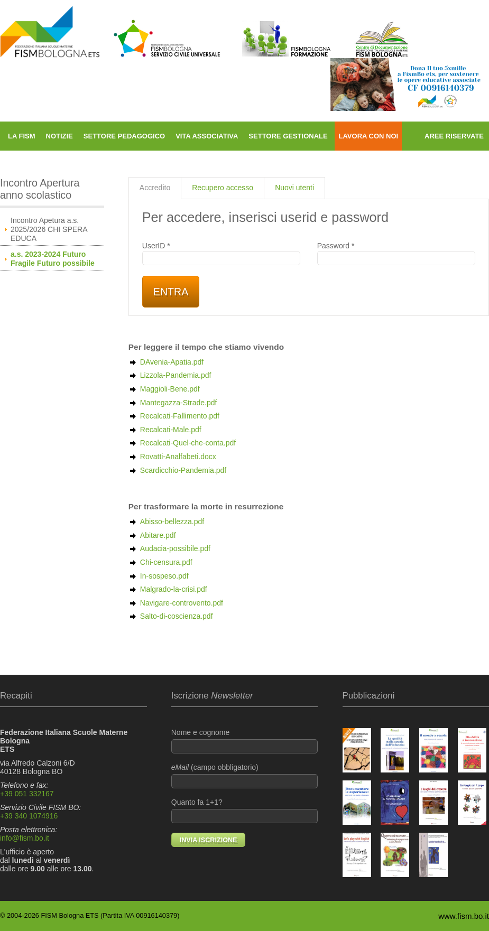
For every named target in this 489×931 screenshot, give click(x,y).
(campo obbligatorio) (244, 775)
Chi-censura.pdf (166, 562)
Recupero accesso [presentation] (222, 187)
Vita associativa (207, 136)
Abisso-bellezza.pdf (172, 521)
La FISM (21, 136)
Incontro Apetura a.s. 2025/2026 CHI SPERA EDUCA (49, 229)
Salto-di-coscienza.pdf (176, 616)
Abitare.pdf (158, 535)
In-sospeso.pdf (164, 576)
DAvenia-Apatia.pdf (172, 362)
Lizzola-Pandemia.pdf (175, 375)
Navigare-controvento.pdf (181, 603)
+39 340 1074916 (29, 816)
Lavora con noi (368, 136)
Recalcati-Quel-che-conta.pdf (188, 443)
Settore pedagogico (124, 136)
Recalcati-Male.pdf (170, 429)
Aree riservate (454, 136)
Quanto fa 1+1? (244, 810)
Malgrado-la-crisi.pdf (173, 589)
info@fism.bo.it (24, 838)
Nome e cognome (244, 740)
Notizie (59, 136)
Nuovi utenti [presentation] (294, 187)
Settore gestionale (287, 136)
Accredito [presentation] (155, 187)
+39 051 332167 (27, 793)
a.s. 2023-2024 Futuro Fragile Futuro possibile (53, 258)
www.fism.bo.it (463, 915)
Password (396, 253)
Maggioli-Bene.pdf (170, 389)
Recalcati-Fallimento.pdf (179, 416)
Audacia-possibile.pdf (175, 548)
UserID (221, 253)
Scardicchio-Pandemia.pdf (183, 470)
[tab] (154, 188)
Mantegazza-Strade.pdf (178, 402)
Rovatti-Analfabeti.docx (178, 456)
